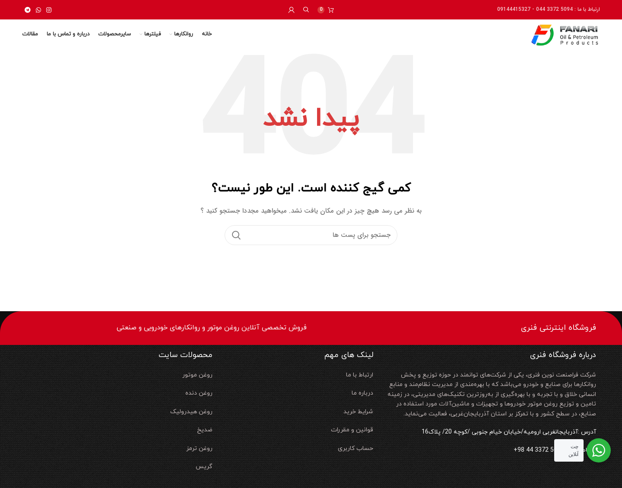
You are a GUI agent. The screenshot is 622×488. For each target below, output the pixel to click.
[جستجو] (306, 10)
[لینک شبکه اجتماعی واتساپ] (38, 10)
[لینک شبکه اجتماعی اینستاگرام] (49, 10)
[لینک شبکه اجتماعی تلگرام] (27, 10)
